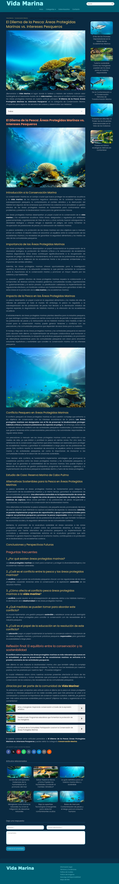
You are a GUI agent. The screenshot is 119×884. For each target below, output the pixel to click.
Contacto (76, 9)
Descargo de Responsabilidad (70, 877)
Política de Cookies (66, 872)
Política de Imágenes (67, 874)
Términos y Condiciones (68, 869)
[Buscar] (112, 3)
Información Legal (66, 867)
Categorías (50, 9)
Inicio (41, 9)
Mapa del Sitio (65, 880)
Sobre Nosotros (64, 9)
